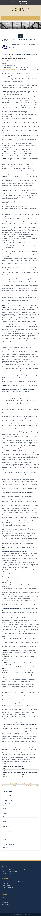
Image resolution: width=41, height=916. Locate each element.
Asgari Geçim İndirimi (7, 795)
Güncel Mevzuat (4, 904)
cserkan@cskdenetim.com (25, 1)
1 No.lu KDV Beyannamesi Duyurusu (8, 871)
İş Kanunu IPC (5, 824)
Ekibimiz (4, 811)
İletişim (4, 821)
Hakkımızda (5, 816)
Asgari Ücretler (6, 798)
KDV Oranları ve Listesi (7, 831)
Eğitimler (4, 808)
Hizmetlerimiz (5, 818)
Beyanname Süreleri (7, 803)
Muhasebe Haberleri (15, 914)
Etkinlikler (5, 813)
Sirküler (4, 839)
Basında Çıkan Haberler (8, 800)
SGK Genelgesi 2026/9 (5, 873)
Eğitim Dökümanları (7, 805)
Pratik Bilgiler (5, 836)
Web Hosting (27, 914)
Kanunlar (5, 829)
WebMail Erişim (24, 3)
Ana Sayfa (3, 897)
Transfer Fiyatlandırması (8, 842)
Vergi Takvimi (5, 847)
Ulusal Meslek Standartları (8, 844)
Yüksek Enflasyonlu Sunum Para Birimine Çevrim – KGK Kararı (13, 869)
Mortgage (5, 834)
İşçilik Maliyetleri (6, 826)
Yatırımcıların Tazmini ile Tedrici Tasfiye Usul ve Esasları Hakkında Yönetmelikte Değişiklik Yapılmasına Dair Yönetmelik (20, 786)
